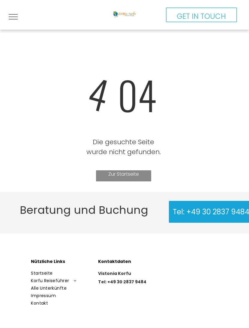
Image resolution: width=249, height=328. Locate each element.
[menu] (13, 17)
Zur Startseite (123, 174)
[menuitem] (61, 273)
